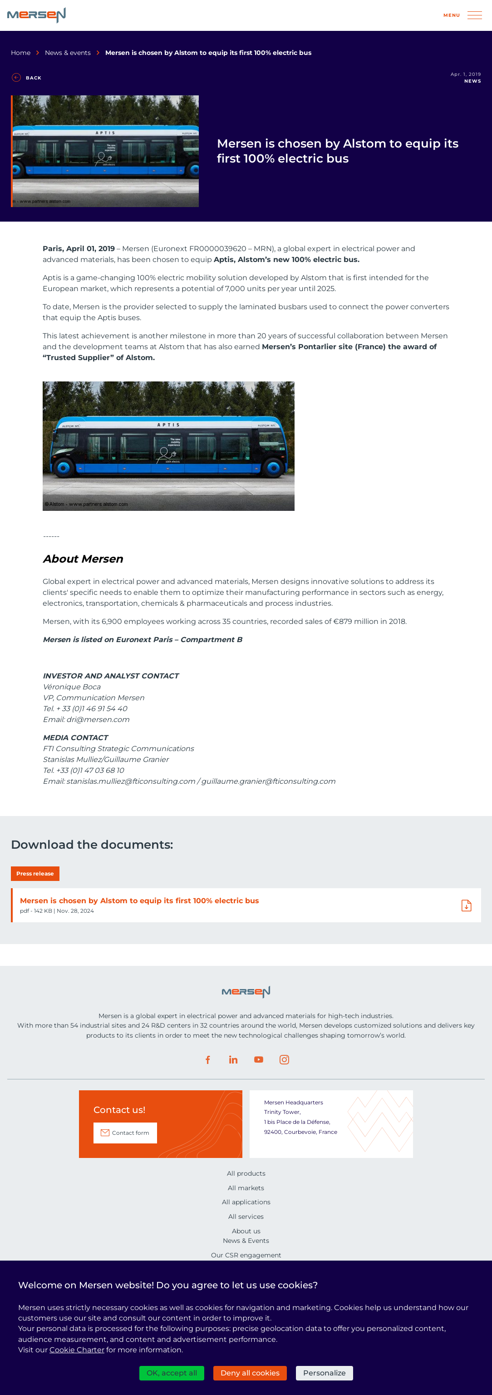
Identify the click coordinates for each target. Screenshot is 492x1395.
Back (33, 78)
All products (246, 1173)
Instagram (284, 1060)
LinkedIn (233, 1060)
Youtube (259, 1060)
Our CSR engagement (246, 1255)
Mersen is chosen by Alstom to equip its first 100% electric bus (139, 900)
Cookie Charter (76, 1350)
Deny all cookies (250, 1373)
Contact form (130, 1132)
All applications (246, 1202)
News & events (68, 52)
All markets (246, 1188)
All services (246, 1216)
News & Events (246, 1241)
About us (246, 1231)
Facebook (208, 1060)
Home (20, 52)
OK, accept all (172, 1373)
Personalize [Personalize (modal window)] (324, 1373)
